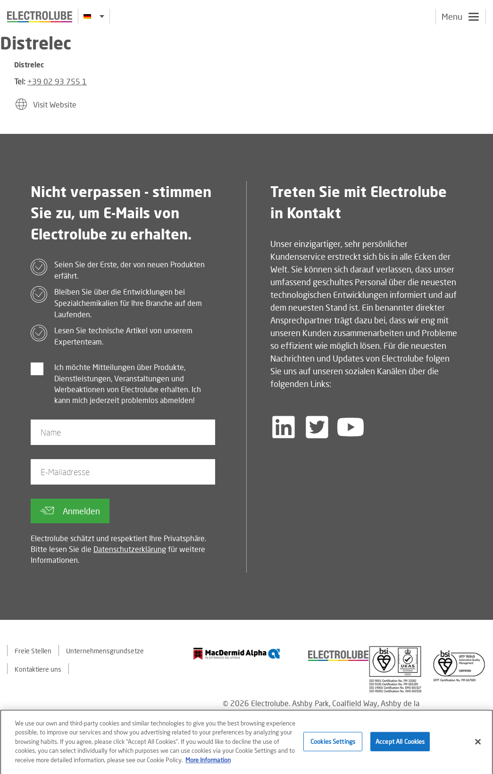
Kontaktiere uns (38, 669)
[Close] (478, 745)
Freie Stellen (33, 651)
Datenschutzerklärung (129, 548)
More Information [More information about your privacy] (208, 763)
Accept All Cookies (400, 745)
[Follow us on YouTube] (350, 427)
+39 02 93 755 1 (57, 81)
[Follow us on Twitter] (317, 427)
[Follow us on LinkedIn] (283, 427)
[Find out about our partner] (237, 653)
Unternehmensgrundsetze (105, 651)
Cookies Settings (332, 745)
